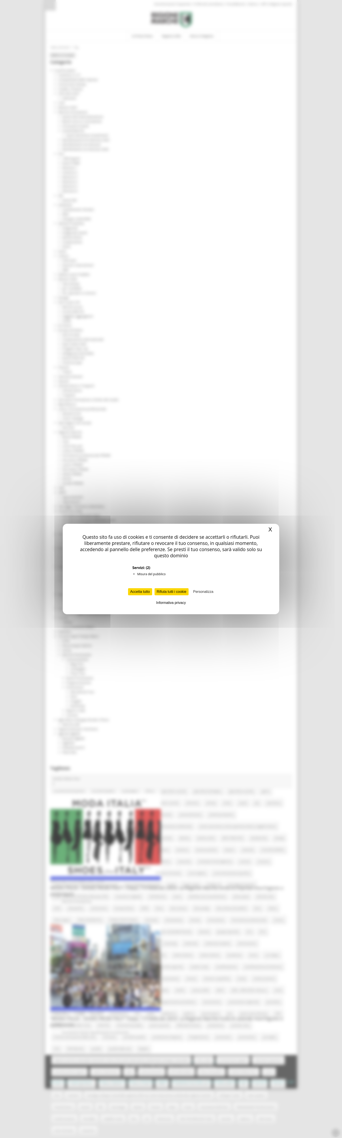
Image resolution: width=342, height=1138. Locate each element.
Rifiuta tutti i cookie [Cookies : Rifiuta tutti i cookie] (171, 592)
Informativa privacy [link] (171, 603)
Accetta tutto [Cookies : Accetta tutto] (140, 592)
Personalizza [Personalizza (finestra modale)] (203, 592)
